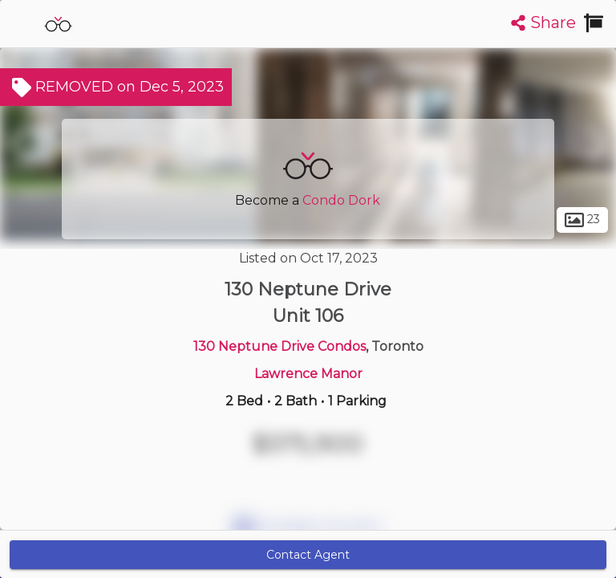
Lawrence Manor (308, 373)
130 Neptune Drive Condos (279, 346)
